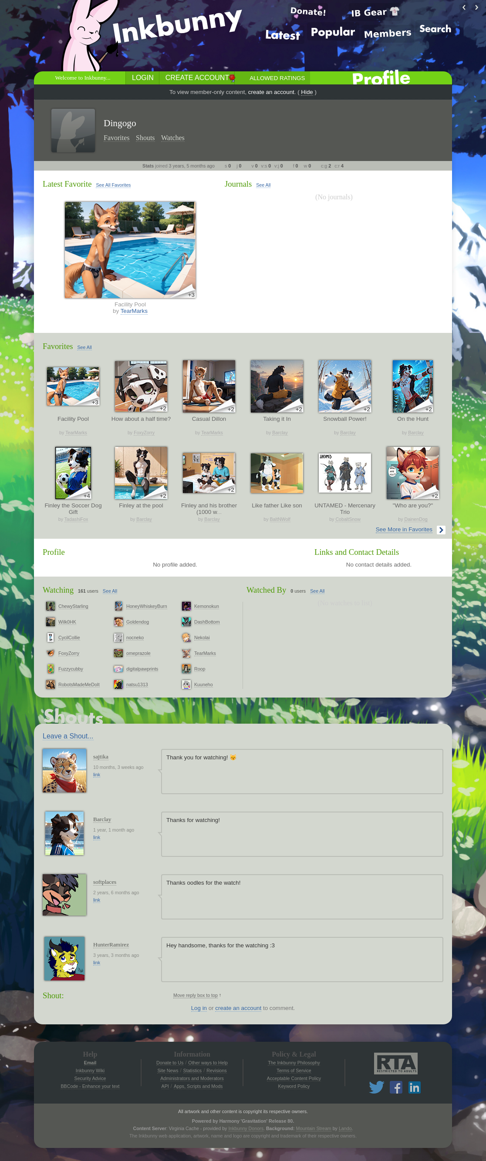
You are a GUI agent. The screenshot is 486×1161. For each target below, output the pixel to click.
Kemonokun (206, 606)
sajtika (100, 756)
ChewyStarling (73, 606)
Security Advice (90, 1078)
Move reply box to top (195, 995)
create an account (271, 92)
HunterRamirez (111, 944)
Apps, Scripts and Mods (198, 1086)
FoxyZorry (144, 432)
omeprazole (138, 653)
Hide (307, 92)
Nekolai (202, 637)
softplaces (104, 882)
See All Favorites (113, 185)
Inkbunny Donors (245, 1128)
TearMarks (134, 311)
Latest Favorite (67, 183)
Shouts (145, 137)
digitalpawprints (142, 668)
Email (90, 1062)
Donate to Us (169, 1062)
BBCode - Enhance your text (90, 1086)
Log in (199, 1008)
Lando (345, 1128)
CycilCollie (69, 637)
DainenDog (415, 519)
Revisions (216, 1070)
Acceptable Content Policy (294, 1078)
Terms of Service (294, 1070)
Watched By (266, 589)
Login (143, 77)
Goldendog (137, 621)
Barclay (280, 432)
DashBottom (207, 621)
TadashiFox (76, 519)
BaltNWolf (280, 519)
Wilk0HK (67, 621)
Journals (238, 183)
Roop (199, 668)
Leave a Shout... (68, 736)
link (96, 774)
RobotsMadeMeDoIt (79, 684)
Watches (173, 137)
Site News (167, 1070)
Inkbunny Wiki (90, 1070)
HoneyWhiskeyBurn (146, 606)
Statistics (192, 1070)
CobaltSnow (347, 519)
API (165, 1086)
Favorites (117, 137)
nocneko (135, 637)
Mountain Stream (313, 1128)
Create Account (197, 77)
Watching (58, 589)
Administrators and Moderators (192, 1078)
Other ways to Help (208, 1062)
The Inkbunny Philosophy (294, 1062)
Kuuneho (203, 684)
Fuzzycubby (70, 668)
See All (263, 185)
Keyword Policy (294, 1086)
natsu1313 (137, 684)
